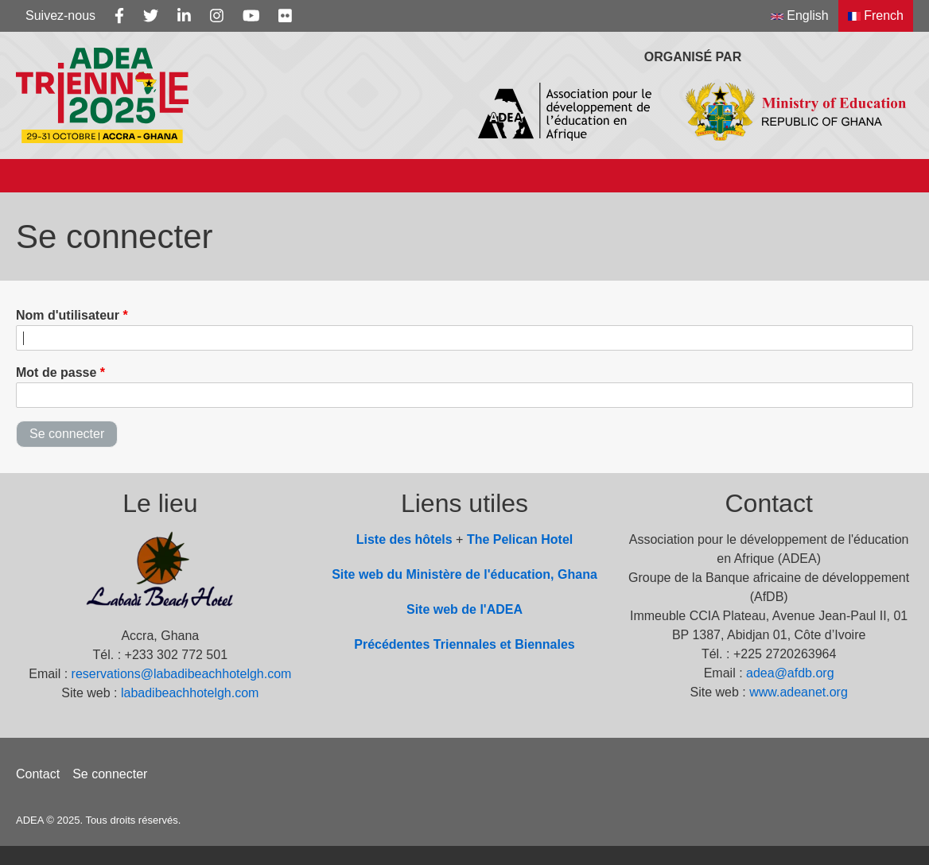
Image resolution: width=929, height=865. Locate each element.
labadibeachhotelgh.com (189, 693)
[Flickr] (285, 16)
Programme (437, 175)
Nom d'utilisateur (67, 315)
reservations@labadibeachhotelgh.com (182, 674)
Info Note (328, 175)
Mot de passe (56, 372)
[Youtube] (251, 16)
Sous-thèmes (215, 175)
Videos (845, 175)
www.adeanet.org (798, 692)
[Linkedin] (184, 16)
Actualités (550, 175)
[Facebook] (119, 16)
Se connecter (109, 774)
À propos (103, 175)
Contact (38, 774)
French (876, 15)
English (800, 15)
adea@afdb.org (790, 673)
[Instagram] (216, 16)
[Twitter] (151, 16)
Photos (762, 175)
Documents (662, 175)
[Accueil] (31, 175)
